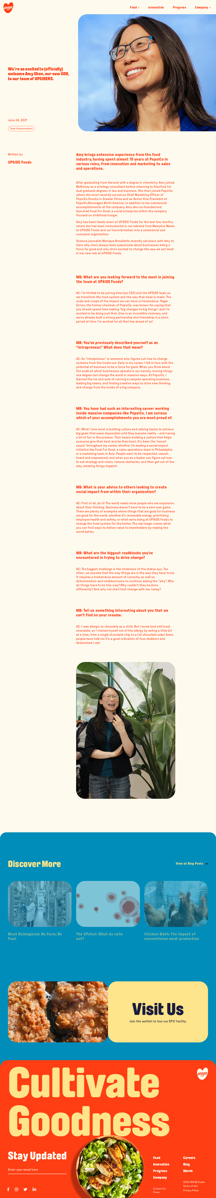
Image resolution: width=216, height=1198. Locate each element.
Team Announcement (21, 128)
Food (134, 7)
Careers (189, 1158)
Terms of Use (190, 1186)
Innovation (156, 7)
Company (203, 7)
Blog (186, 1164)
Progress (179, 7)
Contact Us (159, 1189)
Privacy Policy (191, 1190)
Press (156, 1192)
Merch (188, 1171)
